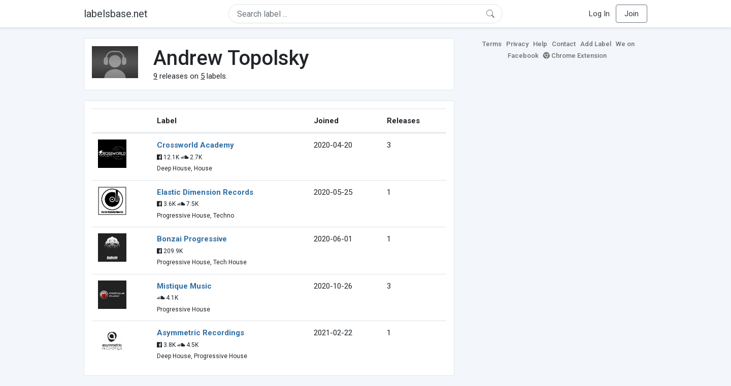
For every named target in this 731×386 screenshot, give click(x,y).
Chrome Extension (575, 55)
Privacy (517, 44)
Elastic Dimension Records (205, 192)
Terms (492, 44)
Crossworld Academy (195, 145)
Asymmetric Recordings (200, 332)
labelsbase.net (116, 14)
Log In (599, 13)
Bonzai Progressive (192, 238)
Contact (564, 44)
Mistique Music (184, 286)
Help (540, 44)
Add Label (595, 44)
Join (631, 13)
